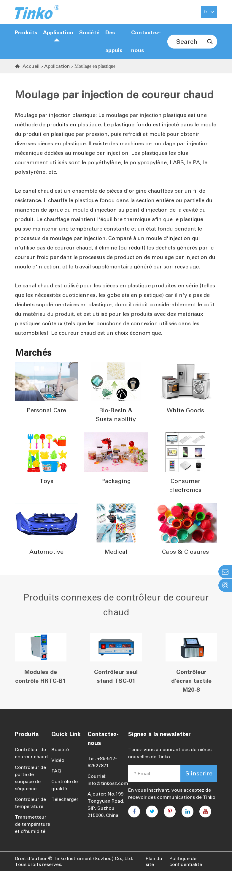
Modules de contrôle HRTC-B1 (40, 676)
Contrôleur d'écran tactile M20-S (191, 680)
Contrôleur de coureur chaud (31, 753)
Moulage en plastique (94, 66)
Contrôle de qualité (64, 785)
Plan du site (154, 861)
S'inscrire (198, 773)
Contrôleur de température (30, 802)
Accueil (31, 66)
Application (58, 32)
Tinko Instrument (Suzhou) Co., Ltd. (93, 858)
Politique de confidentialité (185, 861)
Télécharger (64, 799)
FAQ (56, 771)
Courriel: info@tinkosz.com (108, 779)
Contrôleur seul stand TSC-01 (116, 676)
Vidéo (57, 760)
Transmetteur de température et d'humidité (32, 824)
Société (60, 749)
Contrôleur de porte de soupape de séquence (30, 777)
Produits (26, 32)
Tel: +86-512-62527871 (102, 762)
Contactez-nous (146, 41)
